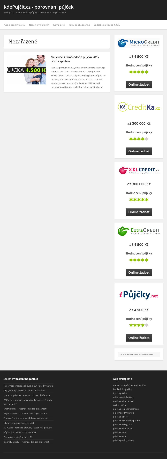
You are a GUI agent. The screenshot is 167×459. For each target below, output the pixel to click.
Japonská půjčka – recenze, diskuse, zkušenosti (27, 441)
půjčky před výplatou (123, 412)
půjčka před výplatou (123, 440)
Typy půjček (59, 24)
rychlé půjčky (119, 404)
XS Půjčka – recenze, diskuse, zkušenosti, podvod (28, 427)
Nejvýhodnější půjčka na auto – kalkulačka (24, 390)
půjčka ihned (119, 432)
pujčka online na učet (123, 401)
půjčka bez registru (122, 424)
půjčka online (119, 436)
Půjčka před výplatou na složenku (20, 432)
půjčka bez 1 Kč (120, 416)
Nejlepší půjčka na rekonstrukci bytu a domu (25, 413)
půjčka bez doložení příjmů (126, 420)
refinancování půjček (123, 397)
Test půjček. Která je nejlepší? (18, 437)
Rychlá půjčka (120, 393)
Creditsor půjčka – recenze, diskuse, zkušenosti (27, 395)
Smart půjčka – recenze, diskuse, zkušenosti (25, 408)
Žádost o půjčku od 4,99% (107, 24)
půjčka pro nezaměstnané (126, 408)
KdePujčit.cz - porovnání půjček (39, 7)
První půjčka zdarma (79, 24)
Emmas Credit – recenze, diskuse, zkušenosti (25, 418)
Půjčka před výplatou (14, 24)
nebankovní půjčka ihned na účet (129, 385)
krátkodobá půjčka (122, 389)
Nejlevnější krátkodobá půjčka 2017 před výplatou (28, 385)
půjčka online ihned (122, 428)
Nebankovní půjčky (39, 24)
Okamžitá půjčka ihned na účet (19, 422)
